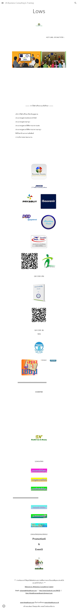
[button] (2, 3)
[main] (39, 11)
